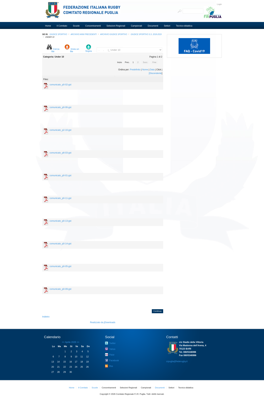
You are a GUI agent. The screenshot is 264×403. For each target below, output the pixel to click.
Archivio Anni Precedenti (84, 34)
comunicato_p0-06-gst (60, 107)
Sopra (88, 51)
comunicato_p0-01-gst (60, 175)
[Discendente (155, 73)
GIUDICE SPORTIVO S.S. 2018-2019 (146, 34)
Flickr (109, 354)
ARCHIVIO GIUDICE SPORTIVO (113, 34)
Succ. (145, 62)
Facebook (112, 360)
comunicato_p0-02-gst (60, 84)
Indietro (46, 316)
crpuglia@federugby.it (177, 361)
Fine (154, 62)
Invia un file (74, 50)
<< (63, 342)
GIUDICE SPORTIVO (58, 34)
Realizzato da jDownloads (102, 322)
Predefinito (135, 69)
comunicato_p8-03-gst (60, 152)
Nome (145, 69)
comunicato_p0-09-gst (60, 289)
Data (152, 69)
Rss (109, 366)
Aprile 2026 (70, 342)
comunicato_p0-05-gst (60, 266)
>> (77, 342)
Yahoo (110, 348)
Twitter (110, 343)
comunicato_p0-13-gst (60, 221)
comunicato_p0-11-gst (60, 198)
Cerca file (55, 50)
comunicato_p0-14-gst (60, 243)
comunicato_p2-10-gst (60, 130)
